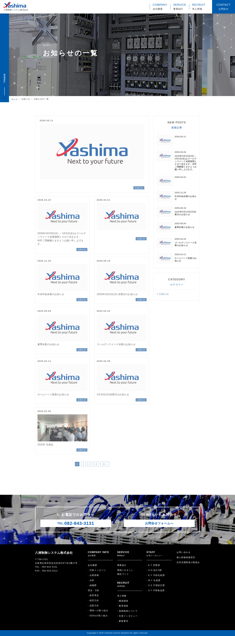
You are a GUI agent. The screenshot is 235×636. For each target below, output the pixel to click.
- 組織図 (92, 585)
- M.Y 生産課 (153, 580)
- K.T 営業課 (153, 565)
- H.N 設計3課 (154, 570)
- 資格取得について (127, 611)
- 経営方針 (93, 600)
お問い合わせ (184, 552)
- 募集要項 (122, 621)
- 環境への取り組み (98, 610)
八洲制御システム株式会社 (54, 552)
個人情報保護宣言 (186, 557)
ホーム (14, 99)
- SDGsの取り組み (98, 615)
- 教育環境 (122, 606)
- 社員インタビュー (127, 616)
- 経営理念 (93, 595)
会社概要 (92, 565)
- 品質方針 (93, 605)
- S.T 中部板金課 (155, 590)
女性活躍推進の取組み (188, 562)
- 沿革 (91, 580)
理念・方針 (94, 590)
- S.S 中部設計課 (155, 585)
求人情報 (121, 596)
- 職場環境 (122, 601)
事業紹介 (121, 565)
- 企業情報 (93, 575)
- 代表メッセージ (97, 570)
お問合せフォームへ (159, 523)
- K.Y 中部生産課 (155, 575)
